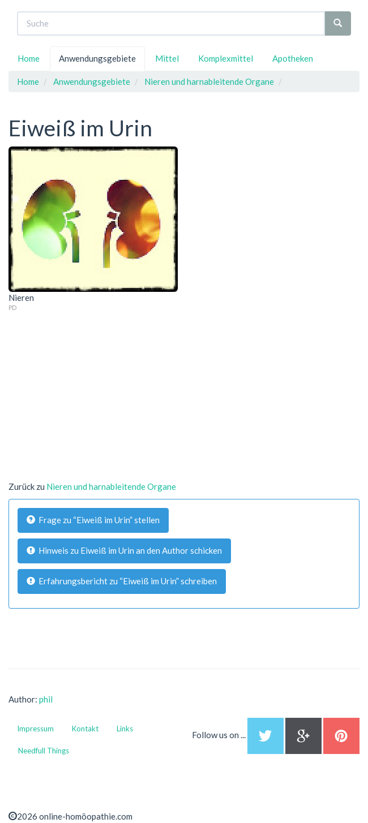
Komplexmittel (225, 58)
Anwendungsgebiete (97, 58)
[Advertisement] (93, 383)
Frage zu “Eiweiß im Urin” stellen (93, 520)
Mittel (167, 58)
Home (29, 58)
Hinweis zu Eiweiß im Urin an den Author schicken (124, 550)
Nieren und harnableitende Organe (111, 486)
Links (125, 728)
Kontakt (85, 728)
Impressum (35, 728)
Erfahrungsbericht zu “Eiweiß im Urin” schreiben (122, 581)
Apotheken (292, 58)
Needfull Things (43, 750)
